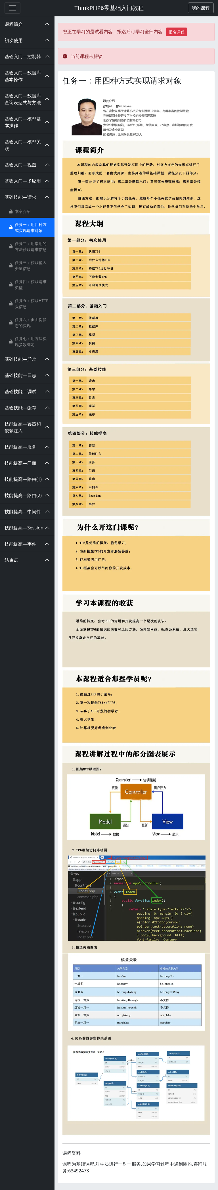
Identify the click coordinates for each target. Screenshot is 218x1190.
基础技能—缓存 (20, 408)
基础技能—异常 (20, 359)
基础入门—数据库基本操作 (23, 76)
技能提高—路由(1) (23, 479)
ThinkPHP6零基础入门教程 (109, 8)
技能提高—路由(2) (23, 495)
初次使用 (14, 40)
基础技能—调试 (20, 391)
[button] (200, 8)
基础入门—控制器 (23, 56)
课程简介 (14, 24)
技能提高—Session (24, 528)
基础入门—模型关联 (23, 145)
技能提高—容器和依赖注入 (23, 427)
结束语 (11, 560)
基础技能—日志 (20, 375)
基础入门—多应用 (23, 181)
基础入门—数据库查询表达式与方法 (23, 99)
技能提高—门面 (20, 463)
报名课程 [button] (177, 32)
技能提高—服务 (20, 447)
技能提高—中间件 (23, 511)
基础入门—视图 (20, 165)
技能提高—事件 (20, 544)
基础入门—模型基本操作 (23, 122)
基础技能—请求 (20, 197)
